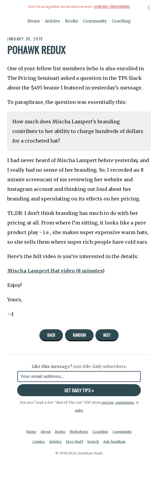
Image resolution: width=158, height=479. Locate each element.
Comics (39, 441)
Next (107, 335)
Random (79, 335)
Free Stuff (74, 441)
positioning (124, 402)
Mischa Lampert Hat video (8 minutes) (55, 271)
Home (33, 21)
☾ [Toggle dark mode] (149, 8)
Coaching (121, 21)
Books (71, 21)
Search (93, 441)
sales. (79, 410)
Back (51, 335)
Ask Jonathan (114, 441)
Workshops (79, 431)
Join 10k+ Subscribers (112, 7)
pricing (107, 402)
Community (95, 21)
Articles (52, 21)
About (46, 431)
